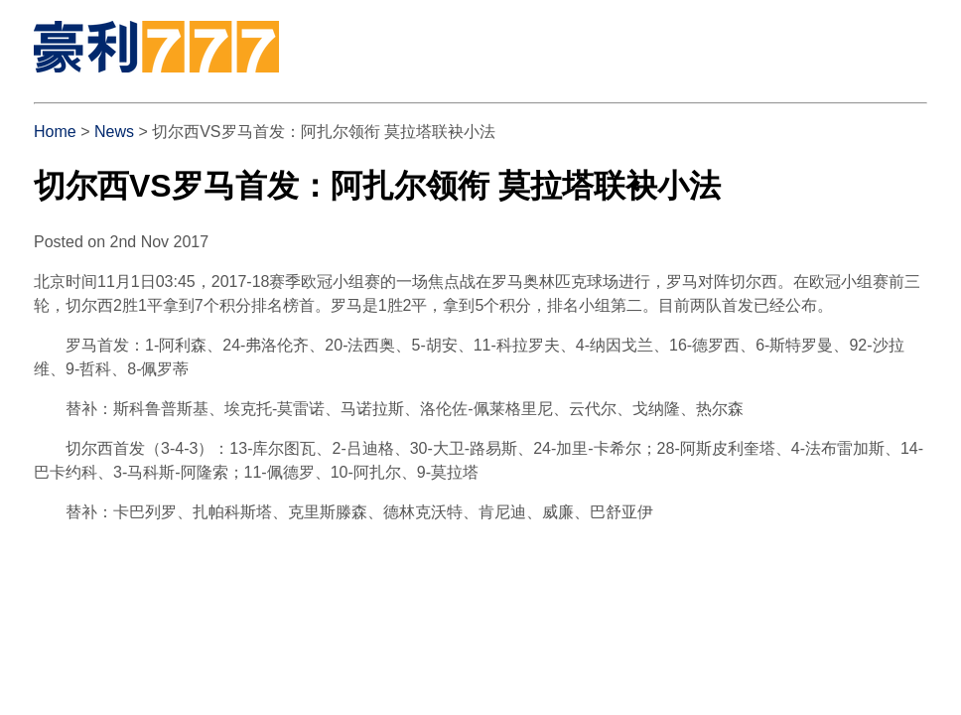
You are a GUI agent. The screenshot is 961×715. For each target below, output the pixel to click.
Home (55, 131)
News (114, 131)
